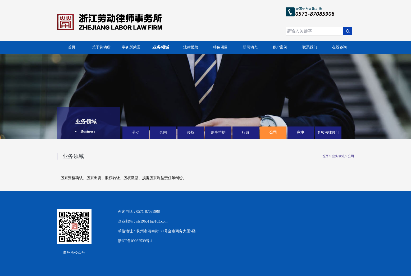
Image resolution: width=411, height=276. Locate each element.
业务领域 (160, 47)
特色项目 (220, 47)
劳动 (135, 132)
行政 (245, 132)
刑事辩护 (218, 132)
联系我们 (309, 47)
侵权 (190, 132)
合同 (163, 132)
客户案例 (279, 47)
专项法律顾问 (328, 132)
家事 (300, 132)
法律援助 (190, 47)
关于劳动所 (101, 47)
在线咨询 (339, 47)
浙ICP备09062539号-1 (135, 241)
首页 (71, 47)
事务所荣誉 (131, 47)
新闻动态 (250, 47)
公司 (273, 132)
